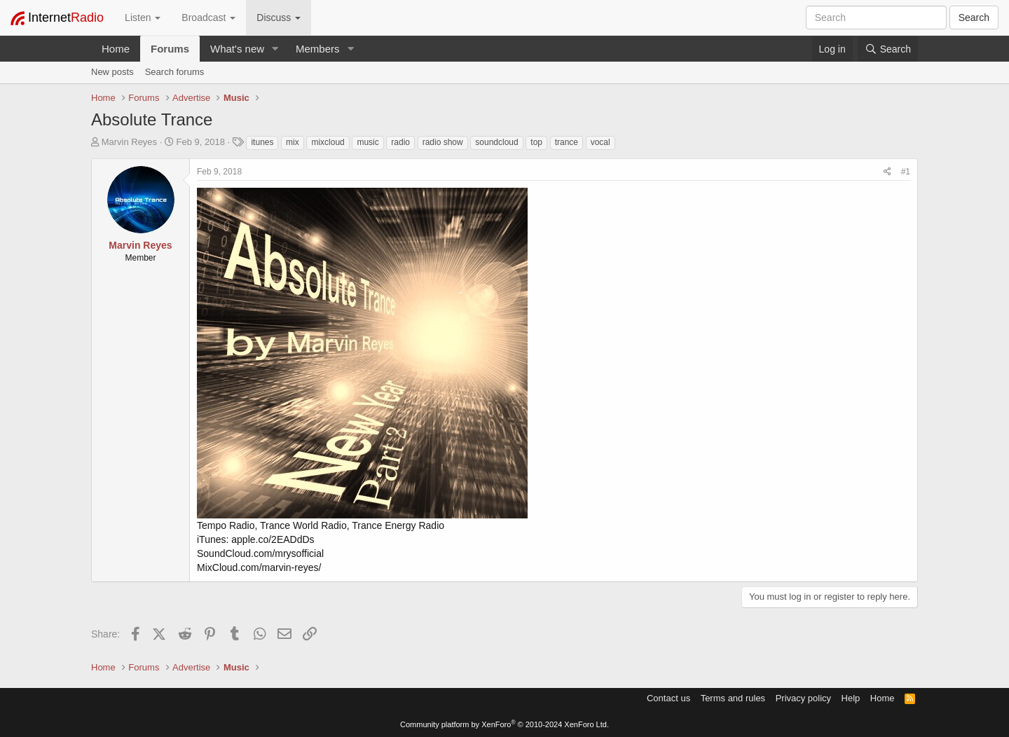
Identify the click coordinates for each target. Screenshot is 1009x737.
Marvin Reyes (129, 142)
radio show (443, 142)
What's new (237, 49)
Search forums (175, 72)
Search (974, 17)
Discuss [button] (278, 17)
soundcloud (496, 142)
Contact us (668, 698)
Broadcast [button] (208, 17)
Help (851, 698)
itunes (262, 142)
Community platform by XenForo (504, 724)
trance (566, 142)
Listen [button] (142, 17)
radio (400, 142)
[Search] (888, 49)
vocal (600, 142)
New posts (112, 72)
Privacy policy (803, 698)
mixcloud (327, 142)
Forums (170, 49)
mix (292, 142)
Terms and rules (733, 698)
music (367, 142)
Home (116, 49)
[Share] (887, 172)
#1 (905, 172)
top (536, 142)
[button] (275, 49)
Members (318, 49)
